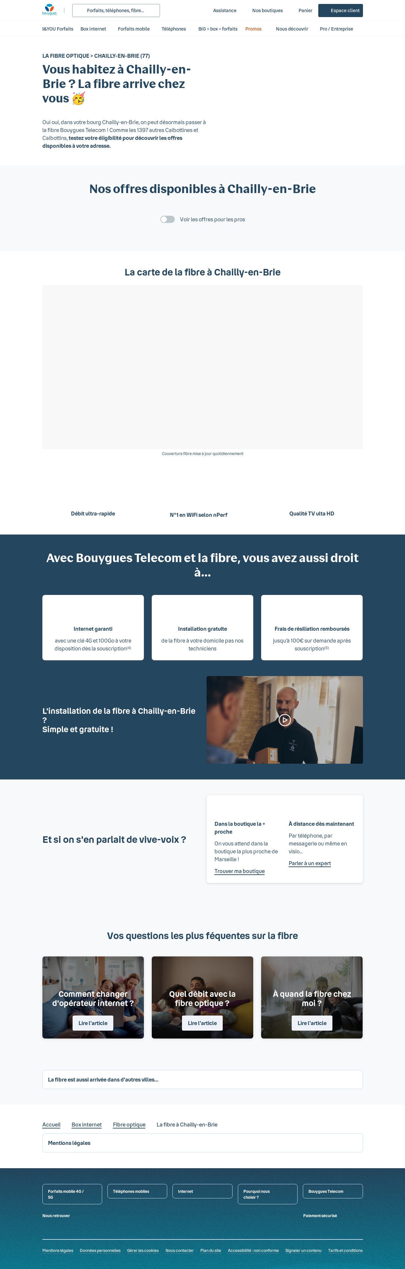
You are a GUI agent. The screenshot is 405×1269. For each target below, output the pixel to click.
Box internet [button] (93, 29)
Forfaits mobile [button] (134, 29)
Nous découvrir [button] (292, 29)
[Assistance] (220, 10)
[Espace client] (340, 10)
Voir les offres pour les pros (212, 219)
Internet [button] (185, 1191)
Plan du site (210, 1250)
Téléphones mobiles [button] (131, 1191)
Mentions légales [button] (69, 1143)
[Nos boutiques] (263, 10)
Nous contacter (180, 1250)
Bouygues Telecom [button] (325, 1191)
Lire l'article (93, 1023)
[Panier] (301, 10)
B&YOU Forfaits (57, 29)
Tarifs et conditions (345, 1250)
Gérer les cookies (143, 1250)
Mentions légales (57, 1250)
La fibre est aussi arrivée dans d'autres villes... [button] (103, 1079)
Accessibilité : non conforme (253, 1250)
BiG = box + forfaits (217, 29)
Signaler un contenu (303, 1250)
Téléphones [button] (174, 29)
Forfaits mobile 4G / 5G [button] (66, 1194)
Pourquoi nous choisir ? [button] (256, 1194)
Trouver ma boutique (239, 871)
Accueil (51, 1124)
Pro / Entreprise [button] (340, 28)
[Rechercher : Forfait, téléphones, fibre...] (116, 10)
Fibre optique (129, 1124)
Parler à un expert (310, 863)
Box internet (87, 1124)
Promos (257, 28)
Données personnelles (100, 1250)
